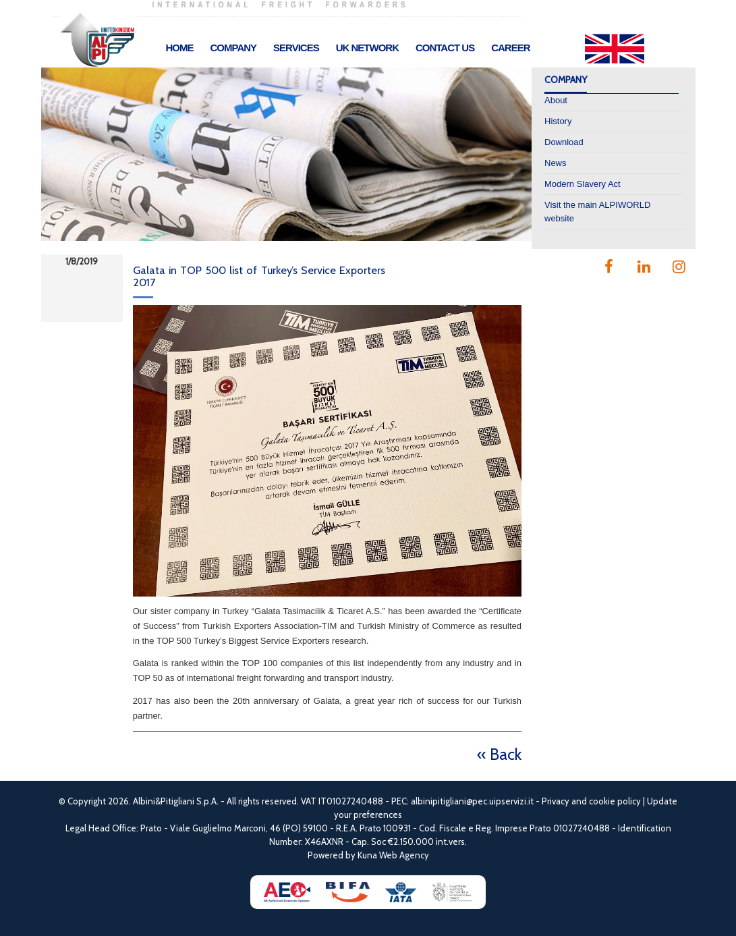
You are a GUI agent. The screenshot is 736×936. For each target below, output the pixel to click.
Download (564, 142)
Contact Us (445, 47)
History (557, 121)
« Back (499, 754)
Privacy (555, 801)
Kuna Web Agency (393, 855)
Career (510, 47)
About (555, 100)
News (555, 163)
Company (233, 47)
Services (296, 47)
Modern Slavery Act (582, 184)
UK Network (367, 47)
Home (180, 47)
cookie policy (615, 801)
